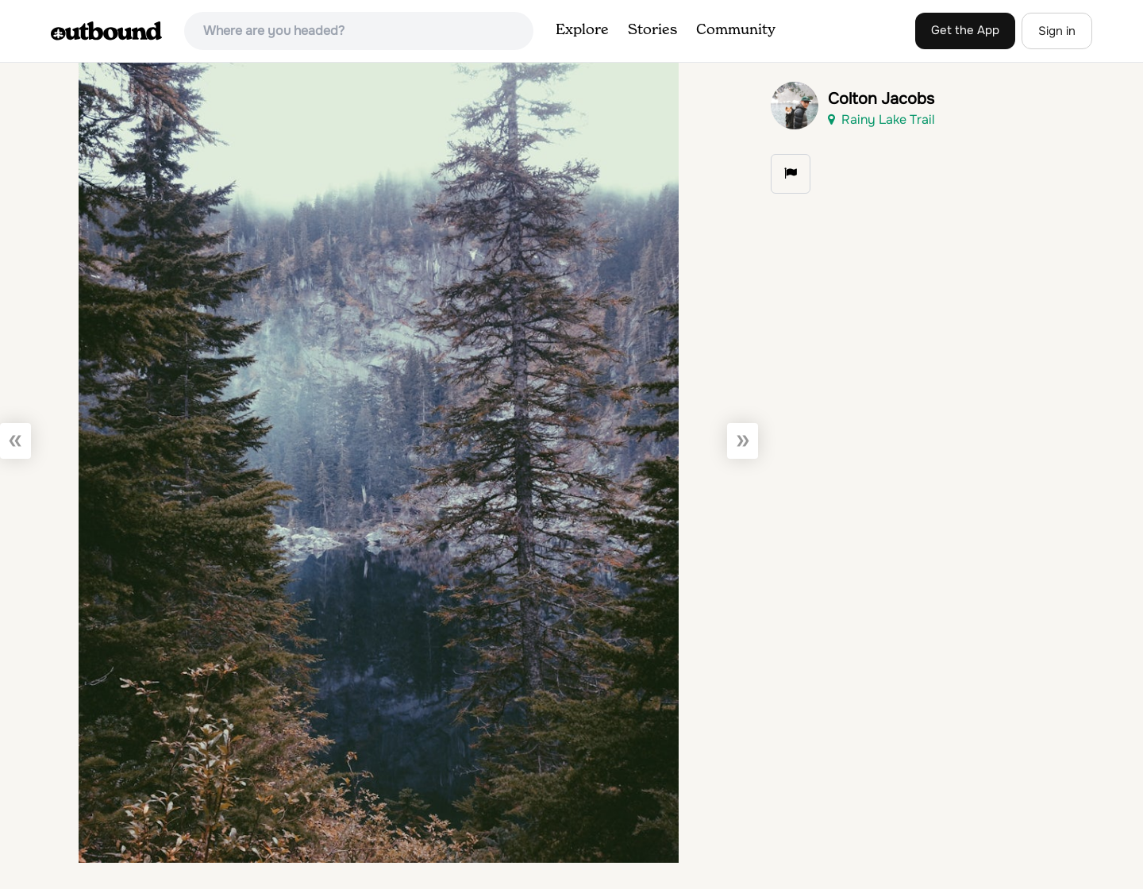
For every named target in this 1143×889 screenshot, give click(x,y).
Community (735, 30)
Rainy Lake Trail (881, 119)
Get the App (965, 30)
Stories (652, 30)
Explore (582, 30)
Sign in (1057, 31)
